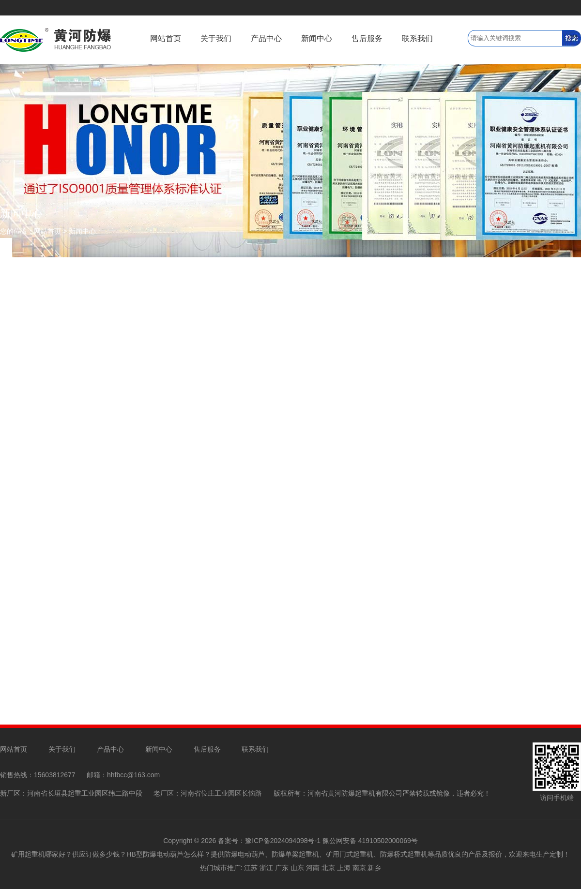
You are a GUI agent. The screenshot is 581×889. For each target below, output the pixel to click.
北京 (328, 868)
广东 (282, 868)
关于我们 (215, 38)
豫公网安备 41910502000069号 (370, 841)
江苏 (251, 868)
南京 (359, 868)
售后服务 (367, 38)
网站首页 (165, 38)
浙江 (266, 868)
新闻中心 (316, 38)
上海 (344, 868)
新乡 (374, 868)
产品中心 (266, 38)
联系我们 (417, 38)
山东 (297, 868)
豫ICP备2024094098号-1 (283, 841)
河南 (313, 868)
